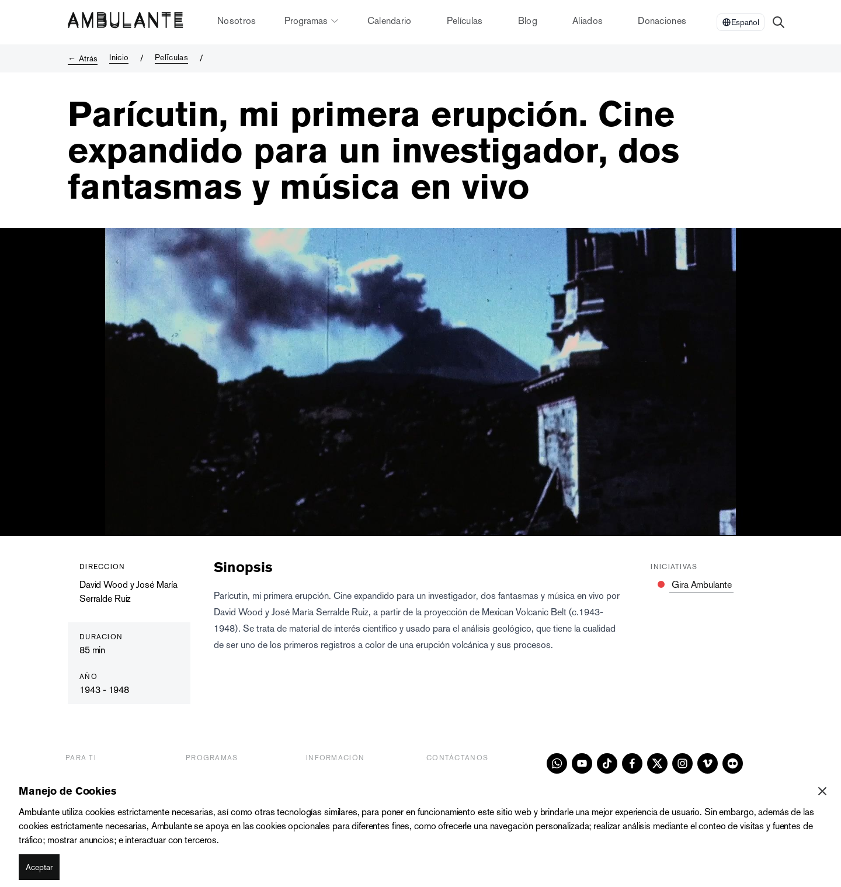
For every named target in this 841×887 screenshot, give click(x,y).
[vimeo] (707, 763)
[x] (657, 763)
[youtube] (582, 763)
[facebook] (632, 763)
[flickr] (732, 763)
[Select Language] (740, 22)
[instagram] (682, 763)
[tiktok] (607, 763)
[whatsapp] (557, 763)
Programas (311, 20)
